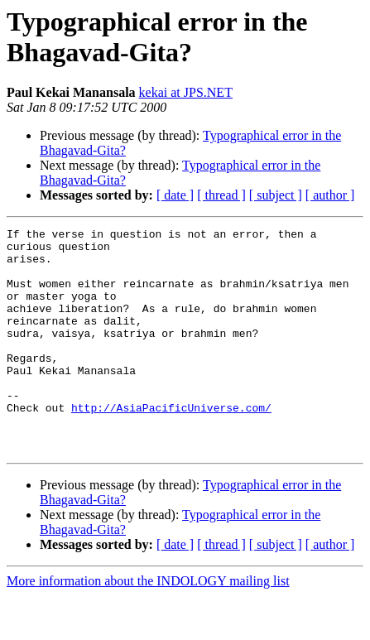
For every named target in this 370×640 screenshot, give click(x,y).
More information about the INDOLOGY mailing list (148, 625)
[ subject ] (275, 195)
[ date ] (175, 195)
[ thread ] (221, 195)
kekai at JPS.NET (186, 92)
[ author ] (330, 195)
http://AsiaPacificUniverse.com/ (171, 444)
